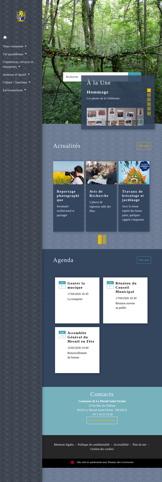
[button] (21, 38)
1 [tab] (100, 239)
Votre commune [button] (13, 46)
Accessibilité (121, 444)
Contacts (102, 394)
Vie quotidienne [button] (13, 54)
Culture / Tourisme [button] (15, 82)
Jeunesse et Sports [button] (15, 74)
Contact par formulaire (102, 420)
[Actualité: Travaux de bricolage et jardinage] (134, 196)
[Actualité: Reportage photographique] (68, 196)
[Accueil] (21, 17)
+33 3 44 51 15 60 (102, 414)
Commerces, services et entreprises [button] (18, 64)
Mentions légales (64, 444)
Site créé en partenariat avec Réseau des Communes (102, 462)
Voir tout (144, 145)
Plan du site (139, 444)
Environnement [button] (13, 90)
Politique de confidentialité (94, 444)
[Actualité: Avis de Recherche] (101, 196)
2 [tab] (104, 239)
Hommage (98, 92)
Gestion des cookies (102, 449)
